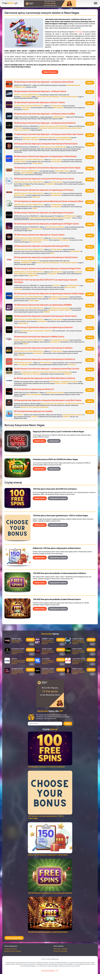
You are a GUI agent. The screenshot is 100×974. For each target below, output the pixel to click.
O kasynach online (10, 949)
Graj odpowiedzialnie (48, 971)
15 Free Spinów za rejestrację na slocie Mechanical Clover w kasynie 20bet (48, 201)
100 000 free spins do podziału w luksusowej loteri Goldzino (59, 573)
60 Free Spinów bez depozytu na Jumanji (33, 411)
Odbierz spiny (39, 441)
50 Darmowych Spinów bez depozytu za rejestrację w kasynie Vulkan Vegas (49, 293)
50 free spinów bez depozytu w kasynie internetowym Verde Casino (45, 316)
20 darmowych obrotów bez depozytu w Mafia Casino (39, 337)
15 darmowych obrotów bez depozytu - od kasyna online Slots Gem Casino (48, 134)
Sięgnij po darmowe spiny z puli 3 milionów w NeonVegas (58, 432)
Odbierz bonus (39, 498)
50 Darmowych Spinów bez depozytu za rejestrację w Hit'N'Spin (44, 190)
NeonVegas (78, 32)
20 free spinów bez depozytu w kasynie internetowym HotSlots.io (44, 359)
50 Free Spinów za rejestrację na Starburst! (34, 389)
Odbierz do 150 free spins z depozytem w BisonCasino (57, 548)
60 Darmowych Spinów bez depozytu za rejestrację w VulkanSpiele (45, 156)
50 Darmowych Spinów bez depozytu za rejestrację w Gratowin (43, 327)
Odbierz (90, 83)
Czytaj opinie (57, 498)
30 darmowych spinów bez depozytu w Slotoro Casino (39, 102)
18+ (57, 971)
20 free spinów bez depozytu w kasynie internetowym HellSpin (43, 348)
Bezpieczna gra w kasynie (12, 951)
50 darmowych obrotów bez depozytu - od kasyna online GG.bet (44, 82)
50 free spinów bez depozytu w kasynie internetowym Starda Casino (46, 257)
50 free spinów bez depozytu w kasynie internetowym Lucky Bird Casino (47, 400)
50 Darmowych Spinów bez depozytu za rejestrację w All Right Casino (46, 224)
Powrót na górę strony (14, 938)
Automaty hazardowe (60, 951)
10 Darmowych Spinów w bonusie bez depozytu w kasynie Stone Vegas (47, 168)
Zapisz (67, 724)
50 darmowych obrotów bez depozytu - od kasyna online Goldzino (45, 123)
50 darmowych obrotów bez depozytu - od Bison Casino (40, 91)
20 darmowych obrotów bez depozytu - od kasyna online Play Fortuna (46, 369)
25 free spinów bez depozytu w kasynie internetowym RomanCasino (46, 144)
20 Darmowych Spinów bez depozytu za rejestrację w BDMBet (43, 305)
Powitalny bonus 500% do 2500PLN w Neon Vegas (55, 459)
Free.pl (9, 3)
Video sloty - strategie (60, 949)
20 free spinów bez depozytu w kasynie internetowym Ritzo (41, 246)
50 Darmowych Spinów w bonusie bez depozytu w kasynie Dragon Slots (47, 268)
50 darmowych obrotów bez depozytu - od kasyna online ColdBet (44, 114)
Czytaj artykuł (54, 441)
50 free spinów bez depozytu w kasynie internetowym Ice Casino (44, 179)
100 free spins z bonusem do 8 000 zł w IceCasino (55, 489)
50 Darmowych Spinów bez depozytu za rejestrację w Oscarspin (44, 213)
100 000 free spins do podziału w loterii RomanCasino (57, 599)
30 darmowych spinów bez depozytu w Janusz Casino (39, 235)
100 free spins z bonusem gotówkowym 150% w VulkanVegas (60, 516)
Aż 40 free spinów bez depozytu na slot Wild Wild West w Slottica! (44, 378)
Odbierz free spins (50, 72)
